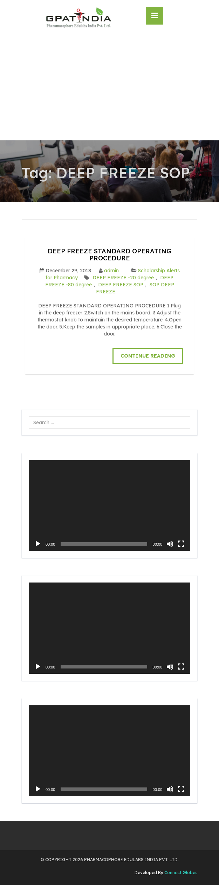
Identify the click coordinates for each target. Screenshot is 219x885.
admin (111, 270)
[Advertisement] (109, 88)
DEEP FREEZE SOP (120, 284)
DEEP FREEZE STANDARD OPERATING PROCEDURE (109, 254)
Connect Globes (180, 872)
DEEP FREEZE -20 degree (123, 277)
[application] (109, 505)
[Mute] (169, 543)
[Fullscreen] (181, 543)
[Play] (37, 543)
